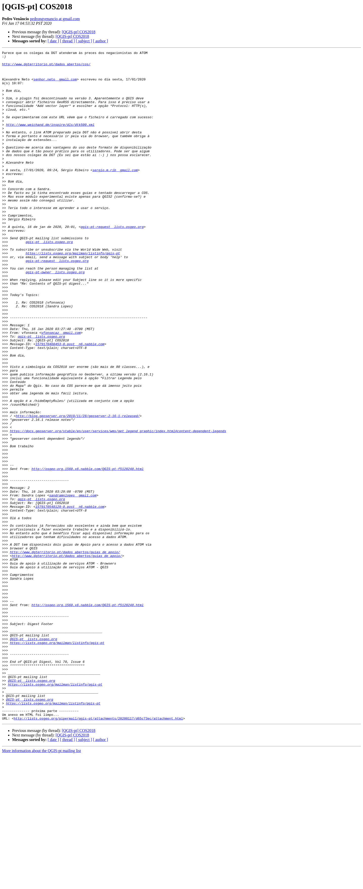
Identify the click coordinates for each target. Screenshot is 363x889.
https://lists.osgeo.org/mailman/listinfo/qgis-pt (73, 294)
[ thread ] (67, 41)
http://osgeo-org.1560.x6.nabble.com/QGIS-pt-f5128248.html (88, 552)
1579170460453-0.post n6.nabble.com (70, 403)
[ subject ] (84, 41)
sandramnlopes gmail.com (72, 584)
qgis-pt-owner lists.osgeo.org (55, 316)
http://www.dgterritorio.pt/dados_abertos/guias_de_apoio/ (65, 652)
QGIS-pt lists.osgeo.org (33, 757)
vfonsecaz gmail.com (61, 389)
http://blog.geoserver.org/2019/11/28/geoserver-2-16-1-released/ (78, 489)
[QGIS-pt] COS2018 (78, 32)
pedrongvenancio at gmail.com (55, 19)
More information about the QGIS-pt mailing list (41, 884)
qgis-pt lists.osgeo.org (49, 280)
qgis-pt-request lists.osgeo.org (112, 262)
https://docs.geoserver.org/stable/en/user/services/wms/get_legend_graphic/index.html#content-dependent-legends (118, 507)
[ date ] (53, 41)
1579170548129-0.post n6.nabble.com (70, 598)
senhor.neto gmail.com (55, 85)
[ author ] (100, 41)
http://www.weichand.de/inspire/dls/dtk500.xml (50, 139)
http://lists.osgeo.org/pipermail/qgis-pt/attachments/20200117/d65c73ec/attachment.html (98, 852)
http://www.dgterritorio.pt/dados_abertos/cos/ (46, 67)
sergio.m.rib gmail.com (115, 194)
